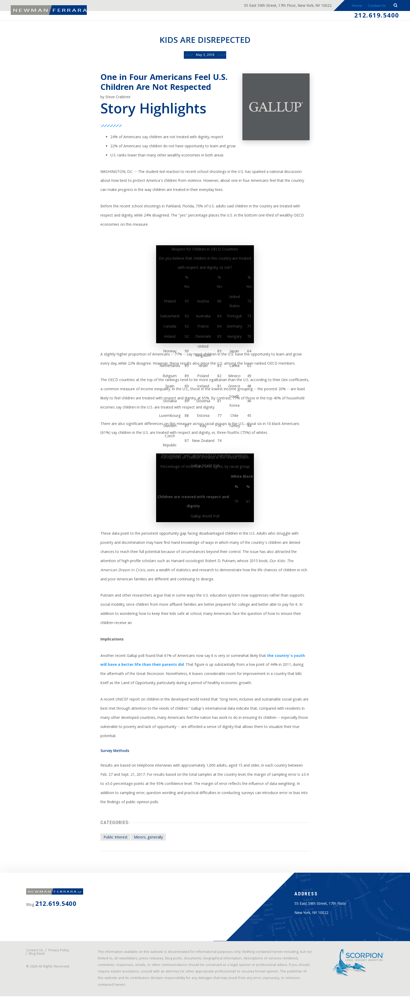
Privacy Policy (58, 951)
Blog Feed (36, 955)
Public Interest (115, 838)
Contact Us (376, 6)
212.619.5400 (376, 16)
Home (354, 6)
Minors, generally (148, 838)
